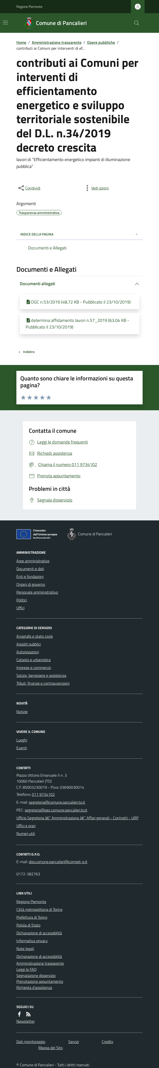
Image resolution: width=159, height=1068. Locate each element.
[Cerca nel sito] (135, 23)
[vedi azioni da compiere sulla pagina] (96, 188)
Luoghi (21, 740)
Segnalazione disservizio (36, 975)
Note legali (25, 948)
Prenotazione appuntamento (39, 981)
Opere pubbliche (101, 42)
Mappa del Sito (50, 1048)
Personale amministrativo (37, 592)
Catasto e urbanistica (33, 660)
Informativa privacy (32, 941)
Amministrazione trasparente (56, 42)
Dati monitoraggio (30, 1042)
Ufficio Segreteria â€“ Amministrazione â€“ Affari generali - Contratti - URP (77, 818)
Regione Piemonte (29, 6)
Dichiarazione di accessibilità (39, 933)
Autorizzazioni (27, 652)
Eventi (21, 748)
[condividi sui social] (28, 188)
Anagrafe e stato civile (34, 636)
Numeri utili (25, 833)
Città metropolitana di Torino (39, 909)
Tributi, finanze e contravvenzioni (42, 683)
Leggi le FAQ (26, 969)
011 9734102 (43, 794)
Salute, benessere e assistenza (41, 675)
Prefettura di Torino (31, 917)
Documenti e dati (30, 569)
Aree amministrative (32, 561)
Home (21, 42)
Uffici (20, 608)
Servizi (73, 1042)
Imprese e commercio (33, 667)
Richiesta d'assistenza (34, 987)
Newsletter (25, 1021)
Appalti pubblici (28, 644)
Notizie (22, 712)
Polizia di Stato (28, 925)
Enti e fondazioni (30, 576)
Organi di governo (30, 584)
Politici (21, 600)
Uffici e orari (25, 826)
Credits (107, 1042)
